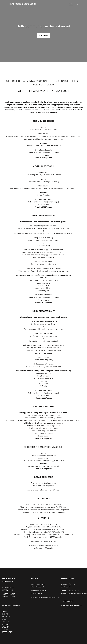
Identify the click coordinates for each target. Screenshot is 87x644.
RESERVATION (68, 601)
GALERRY (5, 627)
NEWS (4, 619)
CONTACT (6, 629)
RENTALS (5, 624)
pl (77, 4)
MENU (4, 611)
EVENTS (5, 614)
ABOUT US (6, 617)
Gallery (43, 35)
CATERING (6, 622)
